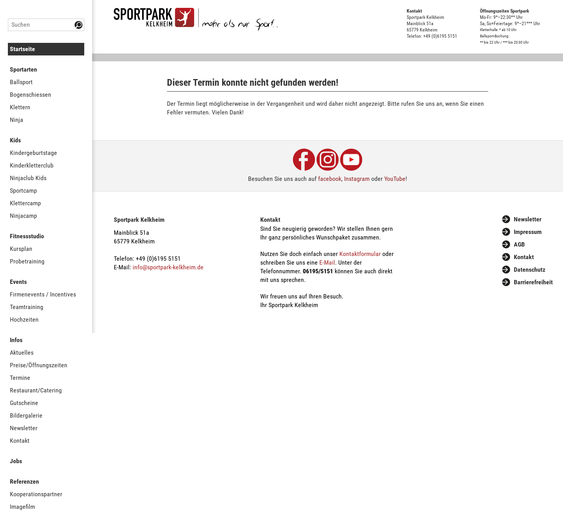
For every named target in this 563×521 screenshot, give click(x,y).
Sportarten (23, 69)
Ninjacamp (23, 215)
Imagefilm (22, 506)
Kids (15, 140)
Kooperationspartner (36, 494)
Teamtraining (26, 307)
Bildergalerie (26, 415)
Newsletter (23, 428)
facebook (329, 178)
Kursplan (21, 248)
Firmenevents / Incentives (43, 294)
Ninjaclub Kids (28, 178)
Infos (16, 340)
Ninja (16, 119)
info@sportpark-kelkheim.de (168, 267)
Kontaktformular (360, 254)
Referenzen (24, 481)
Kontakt (20, 440)
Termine (20, 377)
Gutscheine (24, 403)
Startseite (22, 49)
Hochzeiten (24, 319)
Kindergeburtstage (33, 152)
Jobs (16, 461)
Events (18, 281)
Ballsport (21, 82)
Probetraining (27, 261)
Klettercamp (25, 203)
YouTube (395, 178)
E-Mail (327, 262)
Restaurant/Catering (36, 390)
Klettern (20, 107)
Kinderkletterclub (32, 165)
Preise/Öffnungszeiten (38, 365)
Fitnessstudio (27, 236)
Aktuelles (21, 352)
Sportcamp (23, 190)
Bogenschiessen (30, 94)
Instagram (357, 178)
